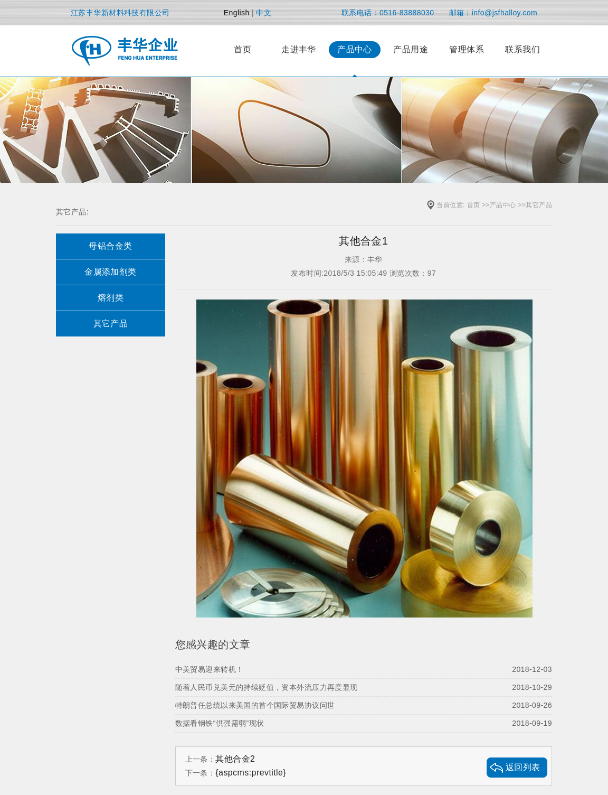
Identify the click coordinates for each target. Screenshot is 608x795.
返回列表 (523, 767)
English (237, 12)
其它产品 (539, 205)
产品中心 (503, 205)
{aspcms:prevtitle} (250, 772)
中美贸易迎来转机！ (363, 669)
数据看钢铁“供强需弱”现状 (363, 723)
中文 (263, 12)
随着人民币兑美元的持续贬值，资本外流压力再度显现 (363, 687)
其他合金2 (235, 758)
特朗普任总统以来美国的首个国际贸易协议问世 (363, 705)
